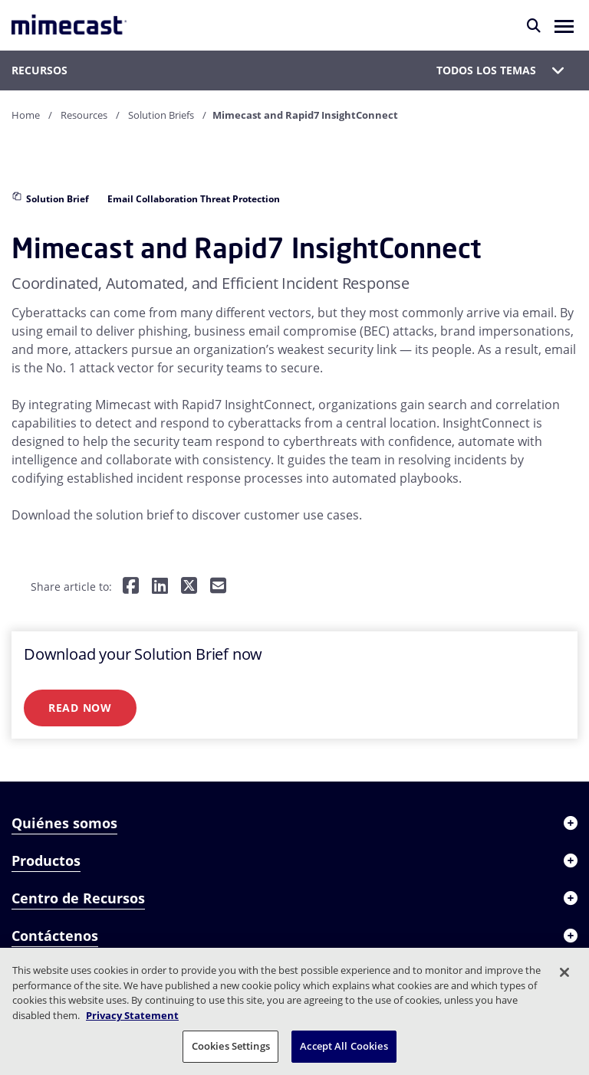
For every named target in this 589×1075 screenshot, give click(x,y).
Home (26, 115)
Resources (84, 115)
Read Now (80, 707)
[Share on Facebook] (131, 586)
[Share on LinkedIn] (160, 586)
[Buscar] (534, 25)
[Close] (564, 972)
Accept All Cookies (343, 1046)
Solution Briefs (161, 115)
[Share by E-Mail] (218, 586)
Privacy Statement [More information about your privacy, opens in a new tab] (132, 1015)
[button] (564, 25)
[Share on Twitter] (189, 586)
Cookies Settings (231, 1046)
